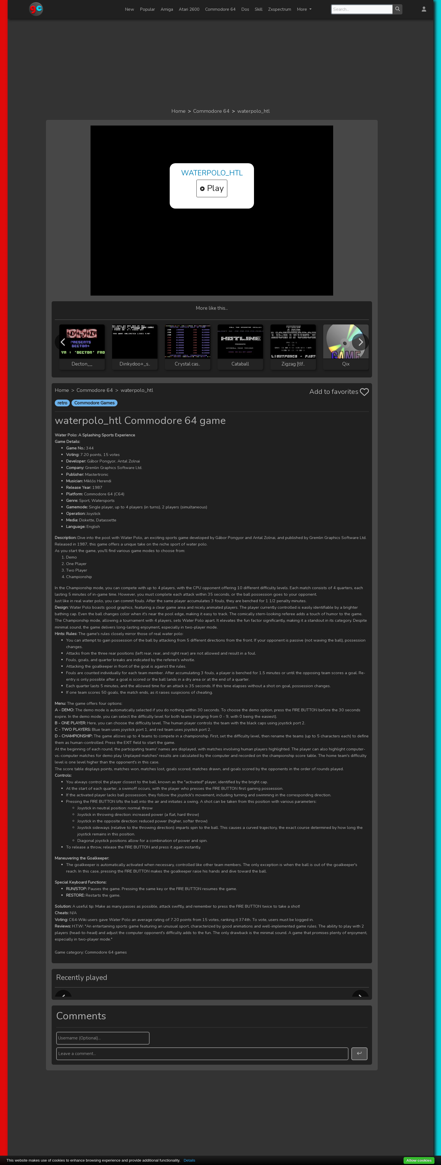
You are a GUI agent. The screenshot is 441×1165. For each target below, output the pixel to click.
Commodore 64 (220, 9)
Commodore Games (94, 403)
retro (62, 403)
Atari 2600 (189, 9)
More (302, 9)
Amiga (167, 9)
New (129, 9)
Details (189, 1160)
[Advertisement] (220, 63)
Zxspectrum (279, 9)
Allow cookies (419, 1160)
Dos (245, 9)
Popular (147, 9)
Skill (258, 9)
